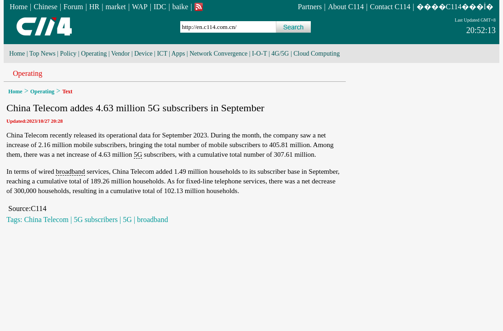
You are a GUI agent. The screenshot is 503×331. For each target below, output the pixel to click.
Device (143, 53)
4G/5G (280, 53)
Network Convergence (218, 53)
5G (138, 154)
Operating (94, 53)
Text (67, 91)
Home (19, 7)
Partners (310, 7)
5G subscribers (96, 219)
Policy (68, 53)
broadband (70, 171)
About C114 (346, 7)
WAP (140, 7)
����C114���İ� (455, 7)
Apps (178, 53)
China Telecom (46, 219)
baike (180, 7)
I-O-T (259, 53)
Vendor (120, 53)
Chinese (45, 7)
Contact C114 (390, 7)
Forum (73, 7)
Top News (42, 53)
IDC (160, 7)
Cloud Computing (316, 53)
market (115, 7)
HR (94, 7)
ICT (162, 53)
